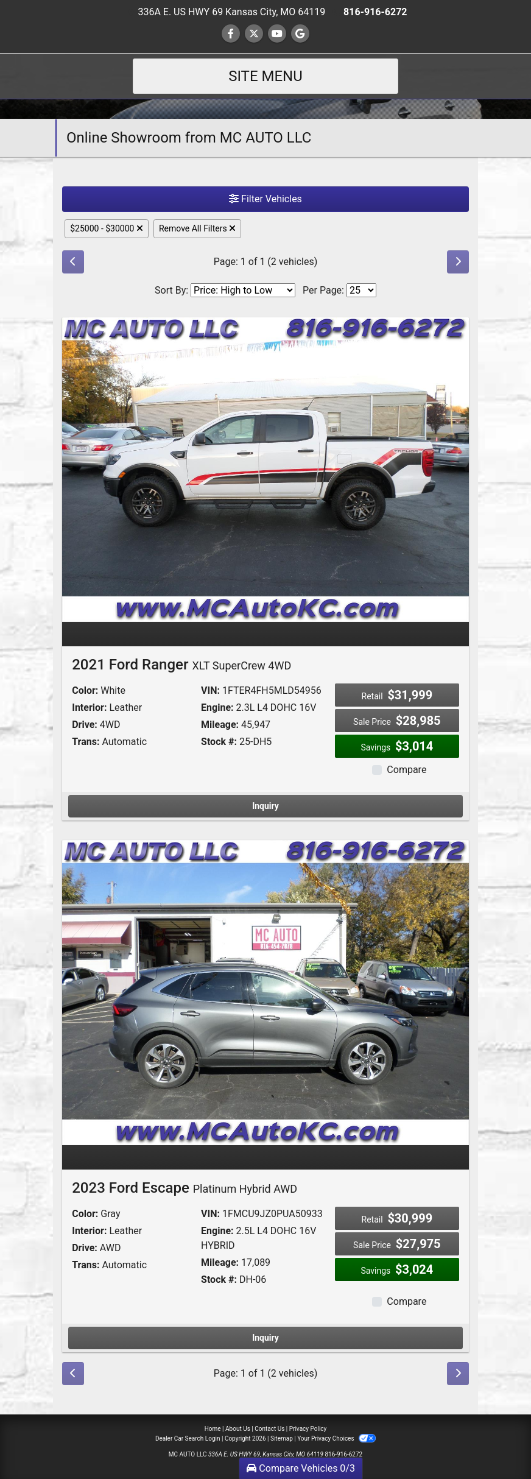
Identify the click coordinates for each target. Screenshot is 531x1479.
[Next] (458, 262)
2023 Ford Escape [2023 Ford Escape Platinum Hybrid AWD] (184, 1187)
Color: (85, 690)
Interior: (89, 707)
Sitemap (281, 1438)
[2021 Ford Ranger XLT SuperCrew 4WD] (265, 469)
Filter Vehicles (265, 199)
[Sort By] (243, 290)
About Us (237, 1428)
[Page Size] (361, 290)
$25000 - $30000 (106, 228)
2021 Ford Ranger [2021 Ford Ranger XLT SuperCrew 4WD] (181, 664)
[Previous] (73, 262)
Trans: (85, 741)
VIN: (210, 690)
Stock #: (219, 741)
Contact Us (269, 1428)
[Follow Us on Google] (300, 33)
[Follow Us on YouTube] (277, 33)
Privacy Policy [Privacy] (308, 1428)
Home (213, 1428)
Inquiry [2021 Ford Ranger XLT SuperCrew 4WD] (265, 806)
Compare (406, 769)
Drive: (84, 724)
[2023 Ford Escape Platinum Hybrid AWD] (265, 992)
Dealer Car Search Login (187, 1438)
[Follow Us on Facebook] (231, 33)
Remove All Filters (197, 228)
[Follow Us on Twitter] (254, 33)
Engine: (217, 707)
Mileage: (220, 724)
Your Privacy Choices (336, 1438)
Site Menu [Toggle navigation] (265, 76)
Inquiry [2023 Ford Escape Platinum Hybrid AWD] (265, 1338)
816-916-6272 (375, 12)
